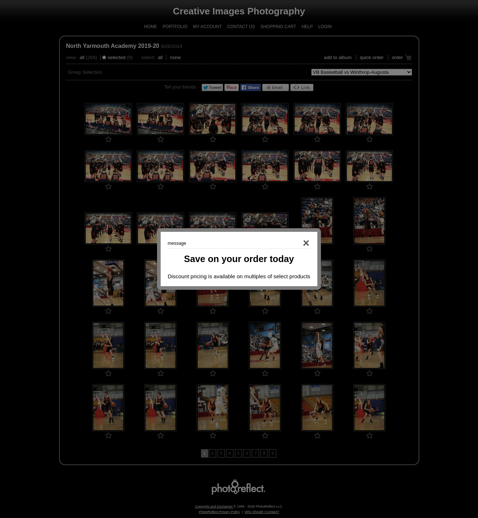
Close (296, 243)
